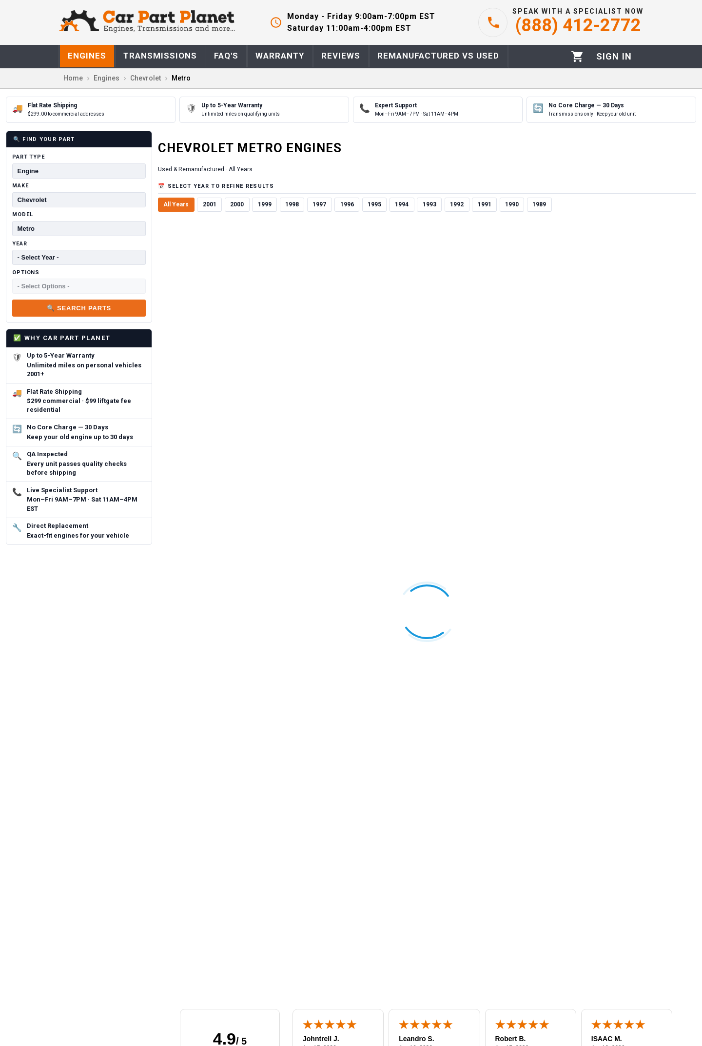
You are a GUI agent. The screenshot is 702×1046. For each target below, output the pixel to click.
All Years (176, 204)
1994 (402, 204)
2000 (237, 204)
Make (20, 185)
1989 (539, 204)
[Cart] (577, 56)
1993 (429, 204)
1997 (319, 204)
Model (22, 214)
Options (25, 272)
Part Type (28, 157)
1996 (347, 204)
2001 (209, 204)
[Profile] (614, 56)
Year (19, 244)
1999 (265, 204)
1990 (512, 204)
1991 (484, 204)
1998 (292, 204)
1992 (457, 204)
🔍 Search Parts (79, 308)
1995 (374, 204)
